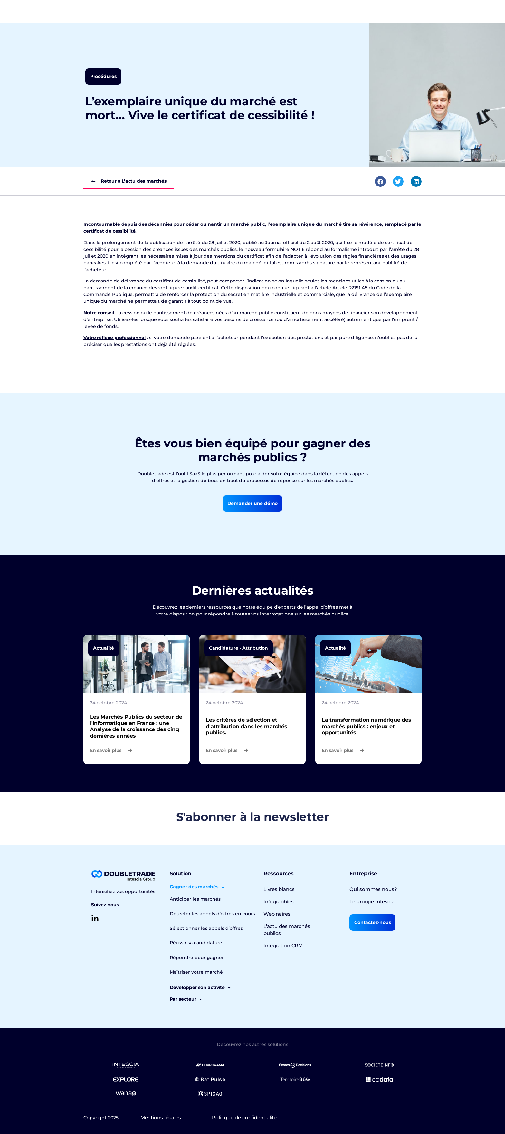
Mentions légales (167, 1116)
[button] (380, 181)
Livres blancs (278, 889)
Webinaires (276, 913)
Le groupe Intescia (370, 901)
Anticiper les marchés (193, 898)
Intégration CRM (282, 938)
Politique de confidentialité (263, 1116)
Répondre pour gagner (194, 956)
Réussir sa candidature (194, 942)
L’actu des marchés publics (294, 926)
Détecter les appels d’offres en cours (209, 913)
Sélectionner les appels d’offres (203, 927)
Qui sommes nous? (371, 889)
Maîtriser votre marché (194, 971)
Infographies (277, 901)
